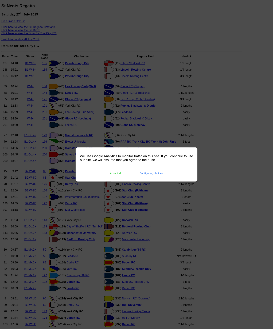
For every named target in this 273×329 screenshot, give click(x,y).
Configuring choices (151, 173)
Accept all (116, 173)
